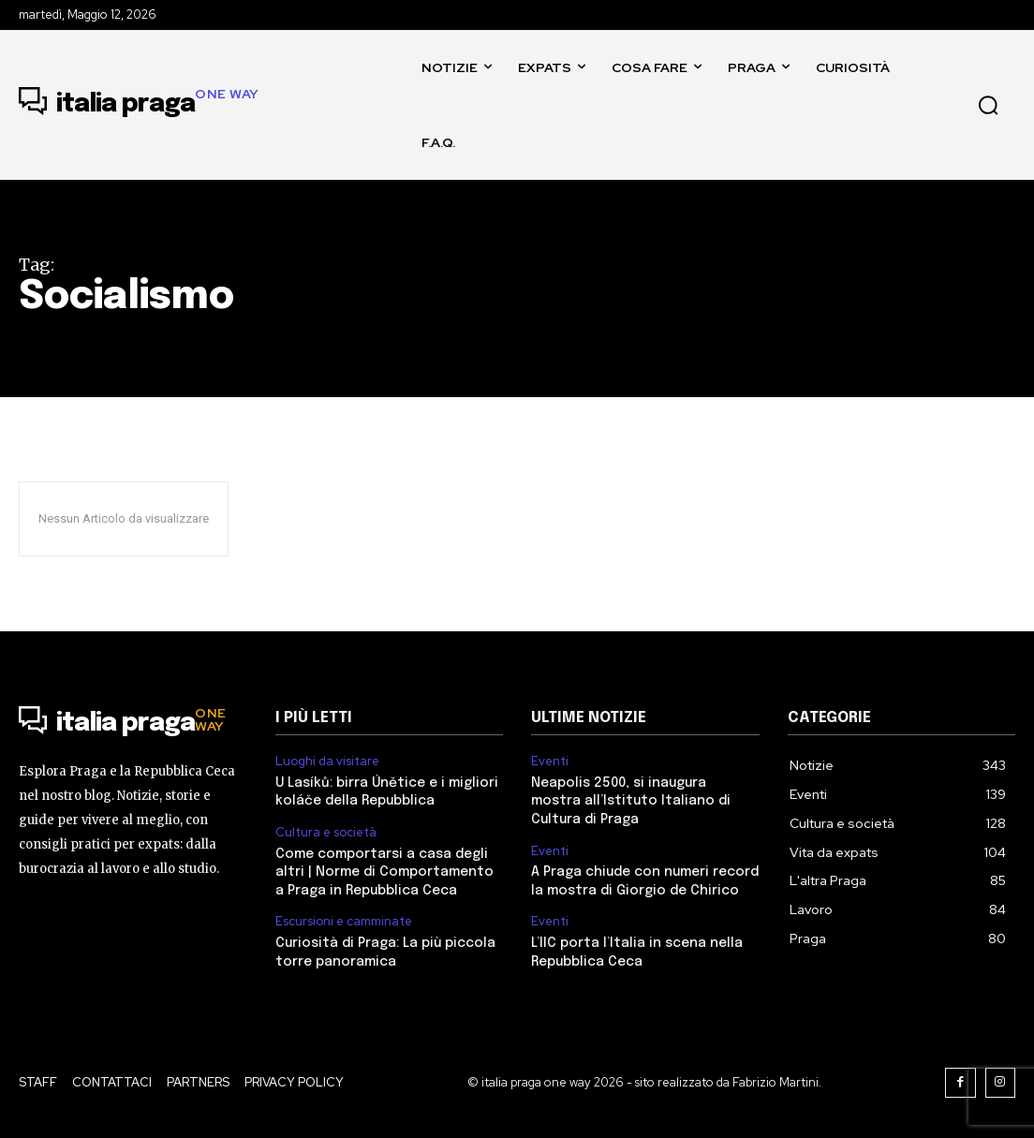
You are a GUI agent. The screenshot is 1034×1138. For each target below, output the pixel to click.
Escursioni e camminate (343, 921)
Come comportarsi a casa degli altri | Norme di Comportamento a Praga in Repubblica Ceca (384, 872)
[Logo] (139, 105)
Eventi (550, 761)
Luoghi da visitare (327, 761)
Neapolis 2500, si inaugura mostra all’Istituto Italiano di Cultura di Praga (631, 801)
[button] (988, 105)
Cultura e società (326, 832)
